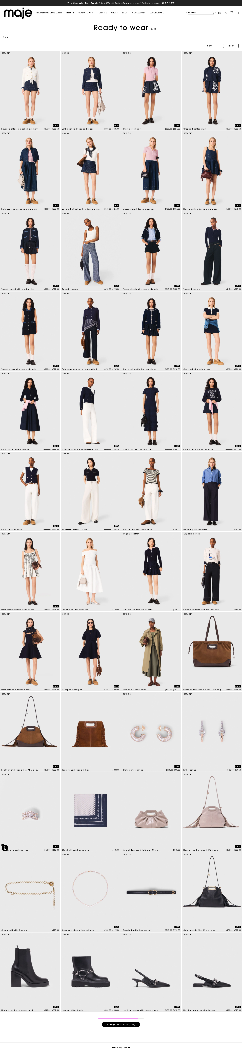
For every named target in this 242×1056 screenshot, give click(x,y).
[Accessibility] (5, 848)
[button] (72, 13)
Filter (231, 45)
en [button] (219, 13)
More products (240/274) (121, 1024)
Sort (209, 45)
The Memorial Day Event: (82, 3)
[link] (51, 13)
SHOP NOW (168, 3)
